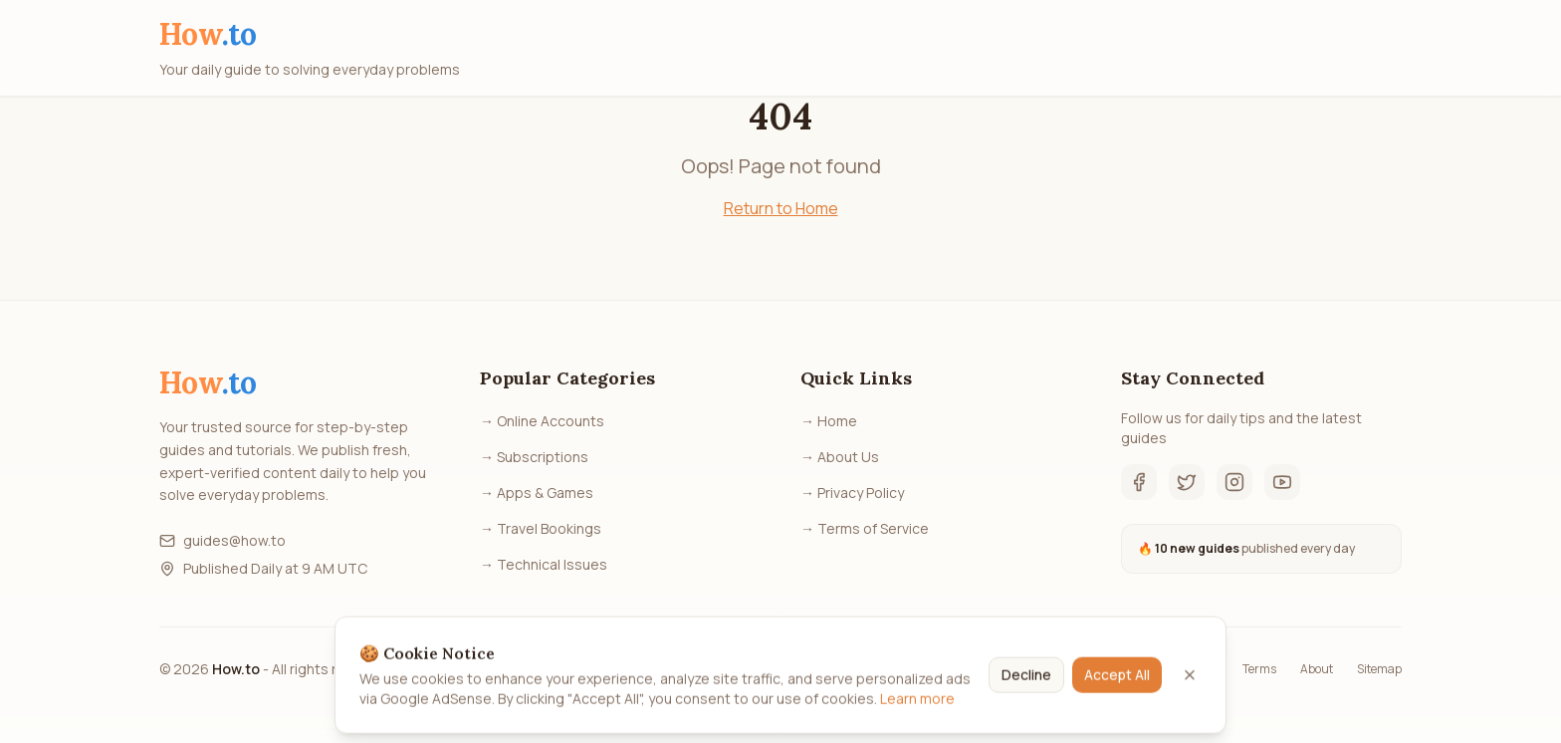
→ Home (828, 420)
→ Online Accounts (542, 420)
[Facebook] (1139, 482)
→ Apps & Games (536, 492)
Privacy (1199, 669)
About (1316, 669)
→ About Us (839, 456)
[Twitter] (1187, 482)
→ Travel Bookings (540, 528)
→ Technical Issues (543, 564)
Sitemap (1379, 669)
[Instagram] (1234, 482)
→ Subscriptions (534, 456)
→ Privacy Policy (852, 492)
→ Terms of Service (864, 528)
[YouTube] (1282, 482)
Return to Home (781, 208)
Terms (1259, 669)
